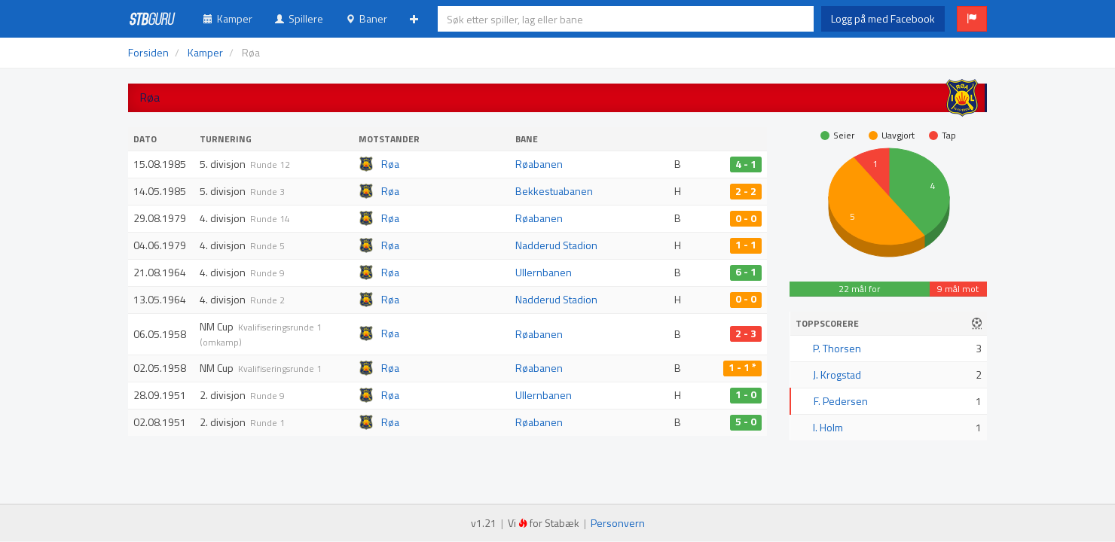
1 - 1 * (742, 368)
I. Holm (828, 427)
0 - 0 (745, 218)
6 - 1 (745, 272)
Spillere (299, 18)
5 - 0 (745, 422)
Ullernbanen (543, 272)
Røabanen (539, 164)
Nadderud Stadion (556, 245)
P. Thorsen (837, 348)
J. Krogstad (837, 374)
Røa (390, 164)
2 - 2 (745, 191)
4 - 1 (745, 164)
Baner (366, 18)
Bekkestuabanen (554, 191)
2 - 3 (745, 333)
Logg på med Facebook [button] (883, 18)
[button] (972, 19)
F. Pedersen (841, 401)
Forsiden (148, 52)
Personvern (618, 523)
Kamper (227, 18)
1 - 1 (745, 245)
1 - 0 (745, 395)
